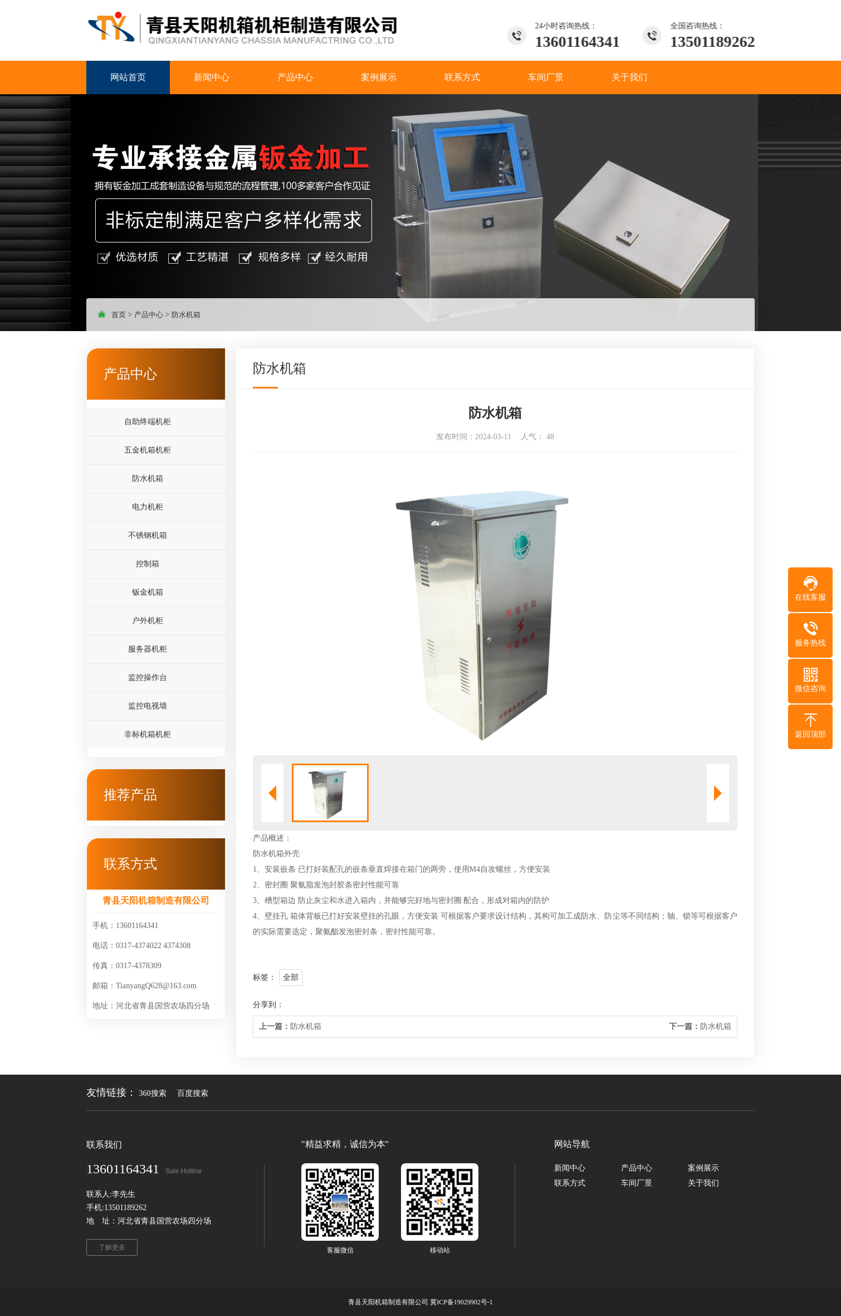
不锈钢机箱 (147, 535)
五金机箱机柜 (147, 450)
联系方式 (569, 1183)
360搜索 (153, 1093)
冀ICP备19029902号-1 (461, 1302)
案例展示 (703, 1168)
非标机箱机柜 (147, 734)
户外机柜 (147, 620)
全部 (291, 977)
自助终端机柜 (147, 421)
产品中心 (148, 314)
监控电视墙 (147, 706)
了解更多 (112, 1247)
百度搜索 (192, 1093)
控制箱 (147, 564)
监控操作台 (147, 677)
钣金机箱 (147, 592)
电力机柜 (147, 507)
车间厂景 (636, 1183)
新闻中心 (569, 1168)
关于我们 (703, 1183)
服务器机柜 (147, 649)
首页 (118, 314)
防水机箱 (186, 314)
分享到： (268, 1005)
